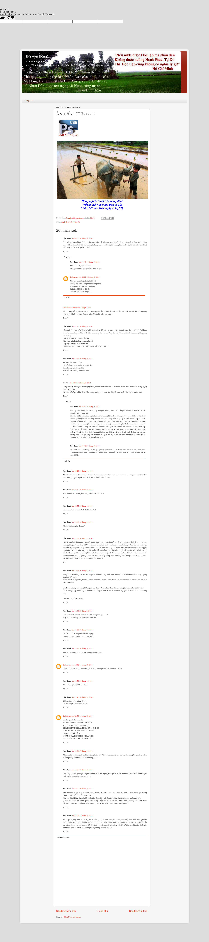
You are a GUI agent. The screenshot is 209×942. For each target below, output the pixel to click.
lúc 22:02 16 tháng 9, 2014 (89, 277)
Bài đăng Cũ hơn (138, 910)
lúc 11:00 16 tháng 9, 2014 (82, 538)
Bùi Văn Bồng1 (37, 56)
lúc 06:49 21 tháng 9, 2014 (89, 446)
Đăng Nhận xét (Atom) (72, 917)
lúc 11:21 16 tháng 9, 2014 (82, 571)
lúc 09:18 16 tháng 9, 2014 (82, 471)
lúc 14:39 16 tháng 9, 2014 (82, 630)
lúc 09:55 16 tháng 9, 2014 (82, 506)
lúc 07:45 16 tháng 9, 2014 (82, 359)
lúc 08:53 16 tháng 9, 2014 (80, 383)
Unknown (74, 277)
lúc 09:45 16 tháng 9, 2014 (82, 490)
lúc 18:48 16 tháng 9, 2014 (89, 262)
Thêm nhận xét (63, 837)
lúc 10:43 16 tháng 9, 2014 (82, 522)
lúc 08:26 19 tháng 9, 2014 (82, 789)
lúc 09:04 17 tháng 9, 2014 (82, 751)
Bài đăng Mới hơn (66, 910)
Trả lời (65, 251)
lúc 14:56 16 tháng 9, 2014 (82, 681)
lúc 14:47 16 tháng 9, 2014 (82, 649)
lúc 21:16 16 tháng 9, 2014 (82, 697)
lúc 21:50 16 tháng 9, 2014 (82, 716)
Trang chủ (28, 100)
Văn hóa (76, 222)
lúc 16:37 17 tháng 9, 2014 (82, 770)
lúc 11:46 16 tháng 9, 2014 (82, 611)
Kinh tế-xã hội (66, 222)
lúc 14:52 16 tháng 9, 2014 (82, 665)
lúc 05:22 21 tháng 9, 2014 (82, 816)
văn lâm (66, 307)
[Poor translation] (10, 17)
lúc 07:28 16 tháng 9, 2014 (82, 326)
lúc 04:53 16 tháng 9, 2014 (82, 238)
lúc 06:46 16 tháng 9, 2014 (80, 307)
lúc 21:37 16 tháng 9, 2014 (89, 407)
